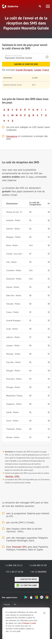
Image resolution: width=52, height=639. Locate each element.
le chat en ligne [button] (27, 585)
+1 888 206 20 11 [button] (14, 565)
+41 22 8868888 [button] (38, 571)
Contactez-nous (27, 579)
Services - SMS (12, 476)
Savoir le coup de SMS (26, 64)
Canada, (38, 69)
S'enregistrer (11, 136)
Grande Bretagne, (24, 69)
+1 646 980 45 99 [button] (38, 565)
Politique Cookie (29, 623)
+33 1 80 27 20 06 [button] (14, 571)
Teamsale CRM (19, 546)
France (45, 69)
